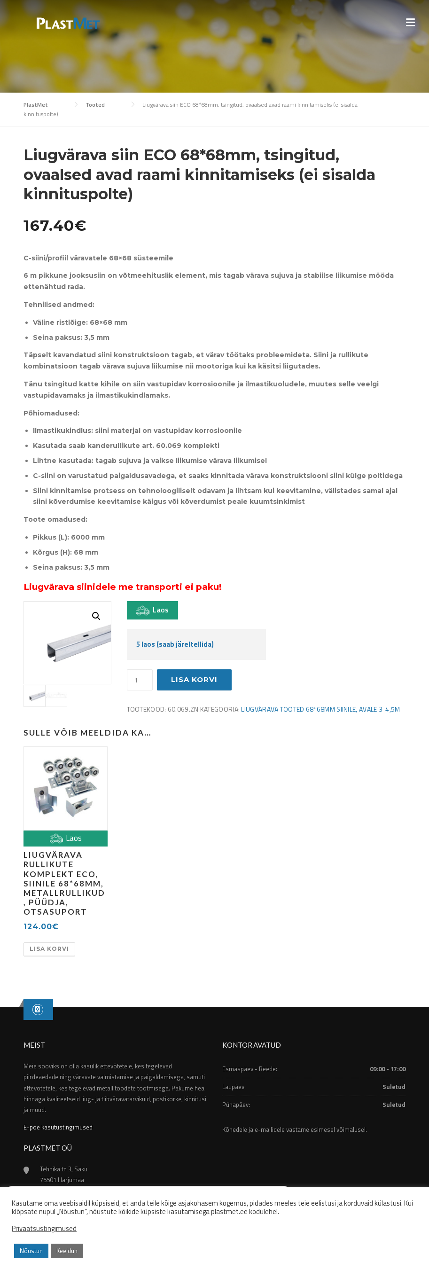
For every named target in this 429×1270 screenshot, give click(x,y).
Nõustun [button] (31, 1250)
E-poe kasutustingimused (58, 1127)
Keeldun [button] (67, 1250)
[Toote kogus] (140, 680)
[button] (96, 616)
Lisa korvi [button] (49, 948)
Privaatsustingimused (44, 1228)
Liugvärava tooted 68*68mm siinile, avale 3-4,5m (320, 709)
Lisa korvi (194, 679)
